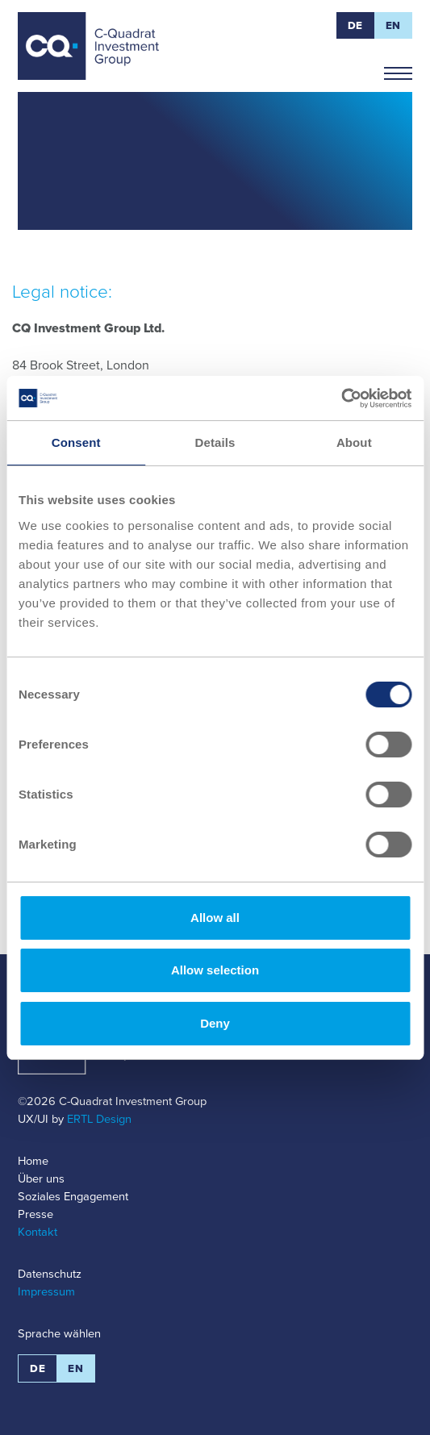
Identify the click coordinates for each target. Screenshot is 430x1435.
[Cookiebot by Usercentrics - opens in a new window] (340, 398)
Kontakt (37, 1232)
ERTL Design (99, 1119)
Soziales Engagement (73, 1196)
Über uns (41, 1178)
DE (355, 25)
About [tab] (354, 442)
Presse (35, 1214)
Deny (215, 1023)
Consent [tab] (76, 442)
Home (33, 1161)
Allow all (215, 917)
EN (393, 25)
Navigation (398, 66)
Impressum (46, 1291)
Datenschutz (49, 1274)
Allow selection (215, 970)
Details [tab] (215, 442)
